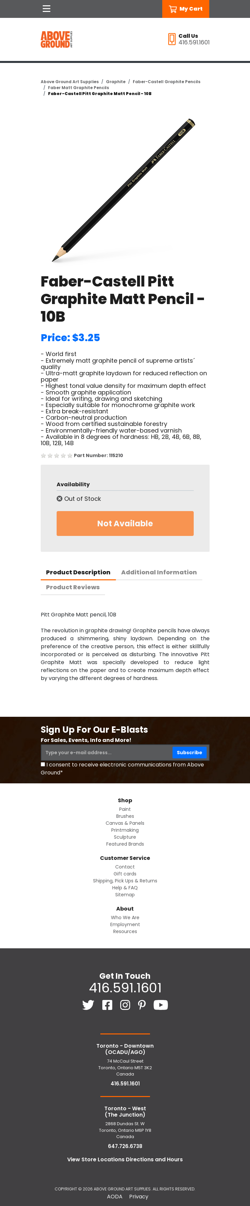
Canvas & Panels (125, 823)
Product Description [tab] (78, 572)
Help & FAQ (125, 887)
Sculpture (125, 837)
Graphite (115, 81)
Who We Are (125, 917)
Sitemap (125, 894)
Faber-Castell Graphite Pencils (166, 81)
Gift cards (125, 873)
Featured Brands (125, 844)
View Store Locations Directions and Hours (125, 1159)
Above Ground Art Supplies (70, 81)
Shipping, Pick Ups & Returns (125, 880)
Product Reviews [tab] (73, 587)
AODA (115, 1196)
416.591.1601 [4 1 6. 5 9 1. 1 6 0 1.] (125, 987)
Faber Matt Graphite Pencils (78, 87)
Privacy (138, 1196)
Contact (125, 867)
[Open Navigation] (47, 9)
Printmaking (125, 830)
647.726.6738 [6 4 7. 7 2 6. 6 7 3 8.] (125, 1146)
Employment (125, 924)
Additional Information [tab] (159, 572)
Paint (125, 809)
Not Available (125, 523)
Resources (125, 931)
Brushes (125, 816)
